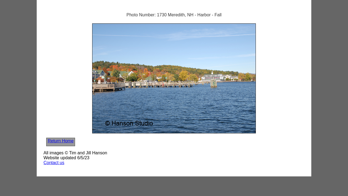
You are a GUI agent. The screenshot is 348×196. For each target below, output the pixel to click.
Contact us (54, 162)
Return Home (60, 141)
